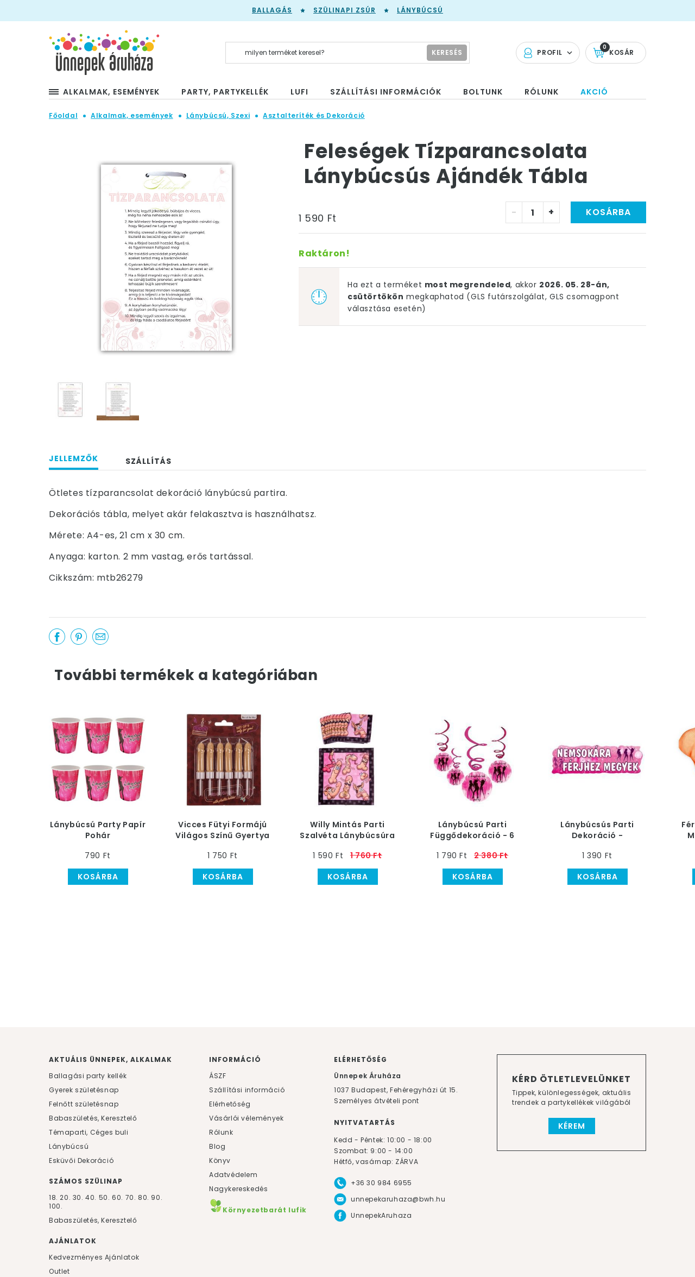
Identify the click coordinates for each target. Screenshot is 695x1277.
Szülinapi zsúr (344, 10)
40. (91, 1197)
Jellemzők (73, 458)
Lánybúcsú (420, 10)
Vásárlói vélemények (246, 1118)
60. (118, 1197)
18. (53, 1197)
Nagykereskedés (238, 1188)
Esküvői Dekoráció (81, 1160)
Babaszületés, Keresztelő (93, 1118)
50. (105, 1197)
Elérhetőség (230, 1104)
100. (55, 1206)
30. (78, 1197)
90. (156, 1197)
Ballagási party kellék (88, 1075)
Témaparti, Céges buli (89, 1132)
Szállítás (148, 461)
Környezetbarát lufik (258, 1210)
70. (131, 1197)
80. (144, 1197)
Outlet (59, 1271)
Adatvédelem (233, 1174)
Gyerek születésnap (84, 1089)
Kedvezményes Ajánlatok (94, 1257)
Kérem (571, 1126)
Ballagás (272, 10)
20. (65, 1197)
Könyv (220, 1160)
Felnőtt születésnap (83, 1104)
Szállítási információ (247, 1089)
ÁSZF (217, 1075)
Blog (217, 1146)
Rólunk (221, 1132)
